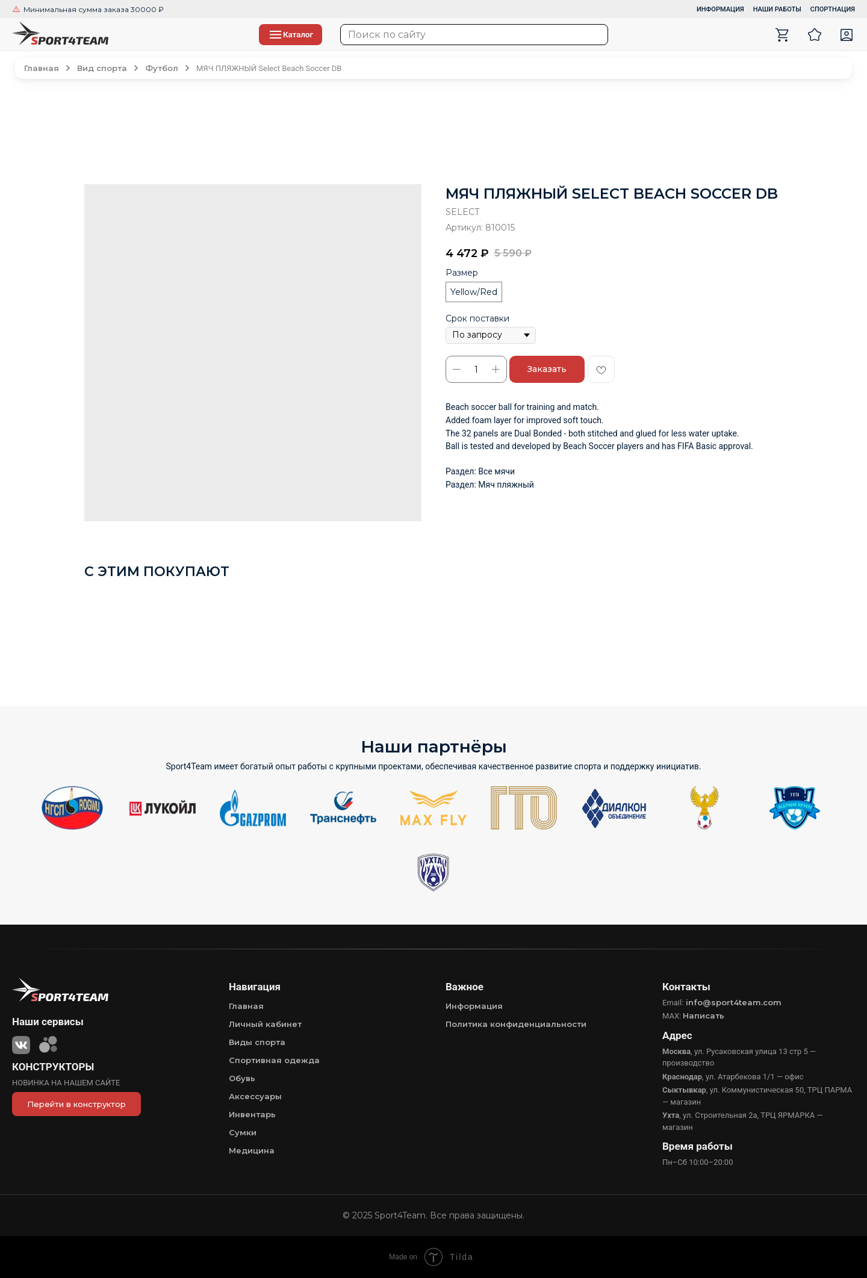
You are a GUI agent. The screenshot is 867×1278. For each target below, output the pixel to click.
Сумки (242, 1132)
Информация (474, 1006)
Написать (703, 1015)
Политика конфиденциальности (516, 1024)
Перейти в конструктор (76, 1104)
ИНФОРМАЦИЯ (720, 9)
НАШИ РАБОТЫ (777, 9)
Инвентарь (252, 1114)
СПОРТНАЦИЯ (832, 9)
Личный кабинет (265, 1024)
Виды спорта (257, 1042)
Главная (246, 1006)
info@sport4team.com (734, 1002)
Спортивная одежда (274, 1060)
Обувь (242, 1078)
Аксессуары (255, 1096)
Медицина (252, 1150)
